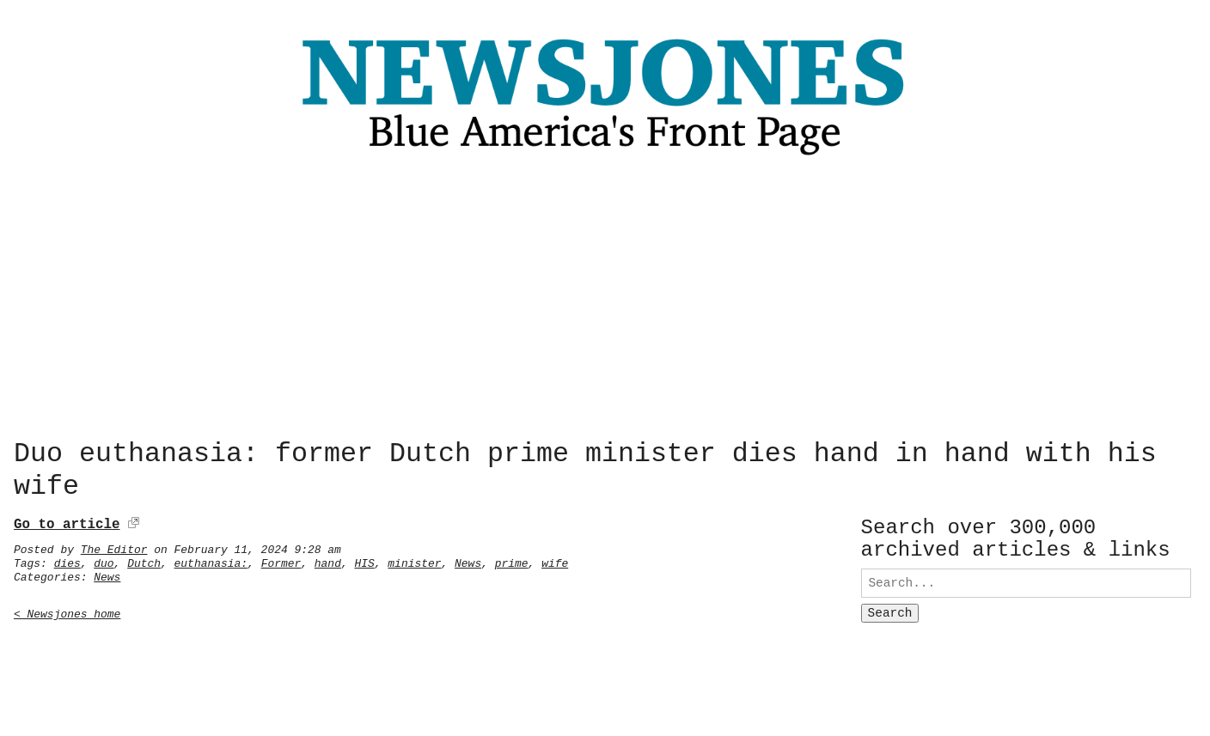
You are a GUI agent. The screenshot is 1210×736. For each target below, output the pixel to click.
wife (554, 560)
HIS (364, 560)
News (468, 560)
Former (281, 560)
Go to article (66, 521)
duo (103, 560)
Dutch (144, 560)
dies (67, 560)
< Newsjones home (67, 610)
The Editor (114, 546)
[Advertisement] (605, 302)
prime (512, 560)
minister (414, 560)
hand (328, 560)
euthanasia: (211, 560)
